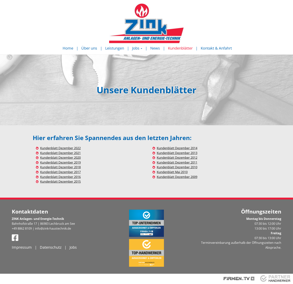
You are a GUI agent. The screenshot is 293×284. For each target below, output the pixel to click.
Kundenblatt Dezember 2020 (60, 158)
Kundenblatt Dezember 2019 (60, 162)
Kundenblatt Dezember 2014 (177, 148)
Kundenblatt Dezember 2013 (177, 153)
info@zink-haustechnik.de (53, 228)
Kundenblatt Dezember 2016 (60, 177)
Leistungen (114, 48)
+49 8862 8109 (22, 228)
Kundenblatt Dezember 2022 (60, 148)
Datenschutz (50, 247)
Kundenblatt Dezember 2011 (177, 162)
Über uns (89, 48)
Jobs (73, 247)
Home (68, 48)
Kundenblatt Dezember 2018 (60, 167)
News (155, 48)
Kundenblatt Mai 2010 (172, 172)
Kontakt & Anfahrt (216, 48)
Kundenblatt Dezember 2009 (177, 177)
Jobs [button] (137, 48)
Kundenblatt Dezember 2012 (177, 158)
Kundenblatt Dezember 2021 (60, 153)
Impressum (22, 247)
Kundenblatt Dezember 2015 (60, 181)
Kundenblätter (180, 48)
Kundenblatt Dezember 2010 (177, 167)
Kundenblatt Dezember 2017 (60, 172)
